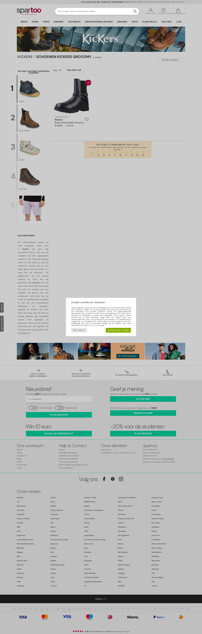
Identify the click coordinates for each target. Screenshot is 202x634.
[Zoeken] (135, 11)
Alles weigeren (79, 330)
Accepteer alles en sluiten (118, 330)
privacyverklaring (94, 325)
